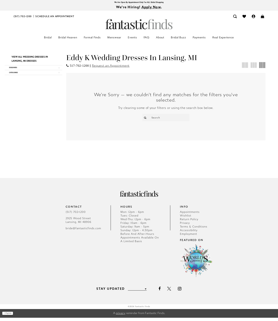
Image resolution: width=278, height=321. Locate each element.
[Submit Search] (146, 119)
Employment (188, 237)
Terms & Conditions (193, 230)
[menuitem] (23, 18)
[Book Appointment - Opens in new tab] (55, 18)
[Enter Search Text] (165, 119)
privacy (120, 316)
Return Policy (189, 222)
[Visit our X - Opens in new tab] (175, 292)
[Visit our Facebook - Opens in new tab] (165, 292)
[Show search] (235, 18)
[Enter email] (137, 292)
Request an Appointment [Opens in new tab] (111, 68)
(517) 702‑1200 (76, 215)
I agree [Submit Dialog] (11, 316)
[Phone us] (23, 18)
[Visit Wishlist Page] (244, 18)
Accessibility (188, 233)
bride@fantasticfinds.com (83, 231)
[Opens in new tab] (77, 68)
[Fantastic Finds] (139, 26)
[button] (253, 18)
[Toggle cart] (262, 18)
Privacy (185, 226)
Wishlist (185, 219)
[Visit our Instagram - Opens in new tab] (185, 292)
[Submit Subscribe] (150, 292)
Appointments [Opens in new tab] (190, 215)
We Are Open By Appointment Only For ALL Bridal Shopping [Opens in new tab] (139, 2)
